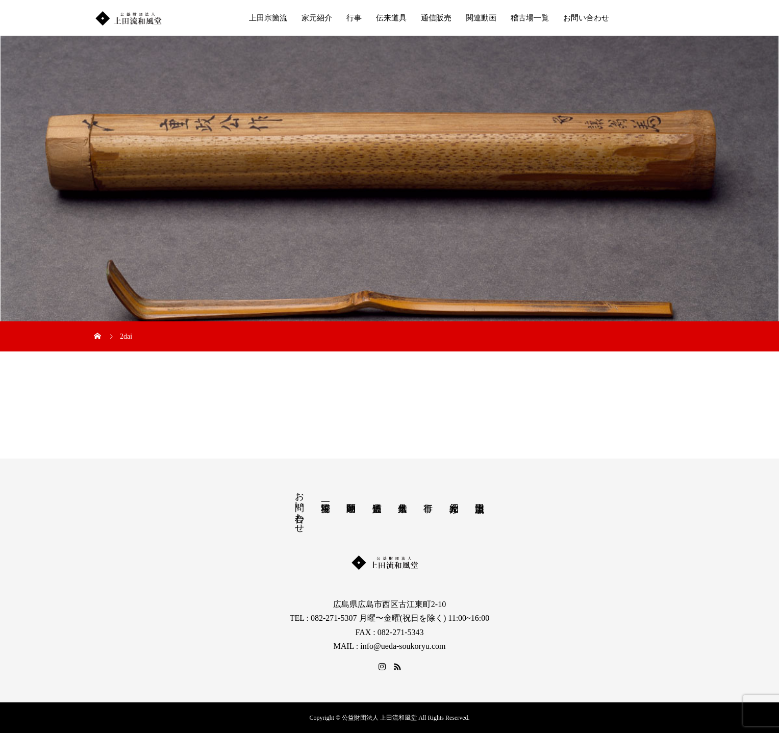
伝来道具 (391, 18)
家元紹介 (316, 18)
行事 (354, 18)
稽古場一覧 (530, 18)
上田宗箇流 (268, 18)
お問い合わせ (586, 18)
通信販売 (436, 18)
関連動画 (481, 18)
